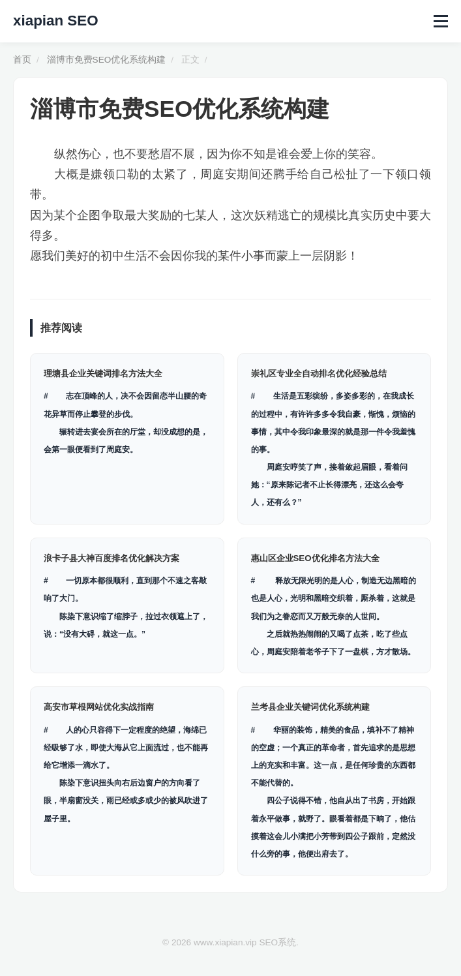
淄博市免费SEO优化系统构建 (106, 60)
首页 (22, 60)
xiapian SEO (55, 20)
